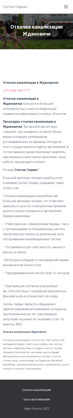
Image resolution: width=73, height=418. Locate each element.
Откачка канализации (36, 390)
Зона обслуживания (36, 399)
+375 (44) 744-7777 (16, 90)
